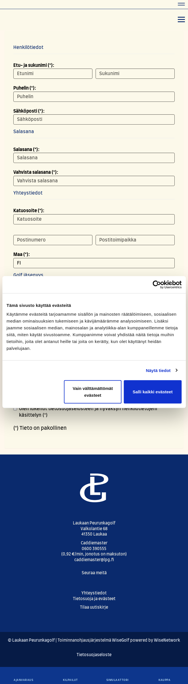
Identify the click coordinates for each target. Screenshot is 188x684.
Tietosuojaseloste (94, 655)
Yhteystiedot (94, 593)
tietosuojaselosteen (71, 408)
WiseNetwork (167, 640)
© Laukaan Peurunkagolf (31, 640)
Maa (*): (21, 254)
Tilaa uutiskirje (94, 607)
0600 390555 (94, 549)
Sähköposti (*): (29, 111)
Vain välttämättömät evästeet (93, 392)
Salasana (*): (26, 149)
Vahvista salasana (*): (35, 172)
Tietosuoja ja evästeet (94, 599)
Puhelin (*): (24, 88)
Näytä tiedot (158, 370)
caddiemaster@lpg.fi (94, 560)
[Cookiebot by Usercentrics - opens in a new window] (156, 284)
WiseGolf (120, 640)
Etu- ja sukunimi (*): (33, 65)
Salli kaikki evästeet (153, 391)
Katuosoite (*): (28, 210)
